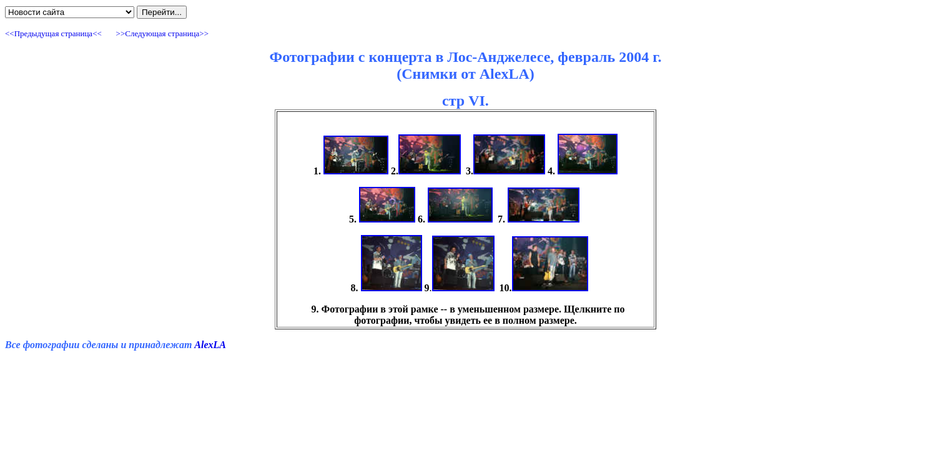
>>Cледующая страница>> (161, 33)
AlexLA (210, 344)
